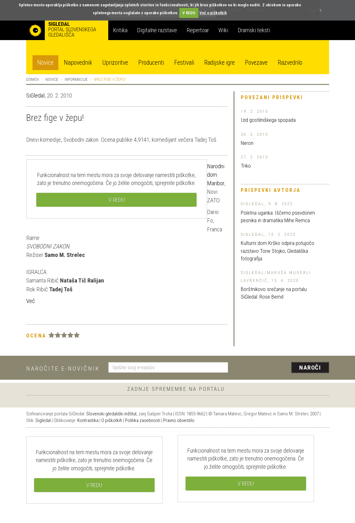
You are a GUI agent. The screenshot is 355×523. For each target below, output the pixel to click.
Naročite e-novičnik (63, 368)
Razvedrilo (290, 62)
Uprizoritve (115, 62)
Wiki (223, 30)
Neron (247, 143)
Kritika (120, 30)
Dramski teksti (254, 30)
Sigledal (43, 420)
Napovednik (78, 62)
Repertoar (197, 30)
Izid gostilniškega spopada (268, 120)
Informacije (76, 79)
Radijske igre (219, 62)
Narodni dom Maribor (215, 175)
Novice (45, 62)
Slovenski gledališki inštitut (111, 414)
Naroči (310, 367)
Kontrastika (87, 420)
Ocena (36, 335)
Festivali (184, 62)
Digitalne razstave (157, 30)
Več (30, 301)
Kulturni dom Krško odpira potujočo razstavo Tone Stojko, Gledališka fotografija (277, 251)
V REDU (188, 12)
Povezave (256, 62)
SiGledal (35, 95)
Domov (32, 79)
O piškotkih (111, 420)
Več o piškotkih (213, 12)
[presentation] (282, 368)
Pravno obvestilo (178, 420)
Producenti (151, 62)
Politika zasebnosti (142, 420)
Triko (246, 166)
